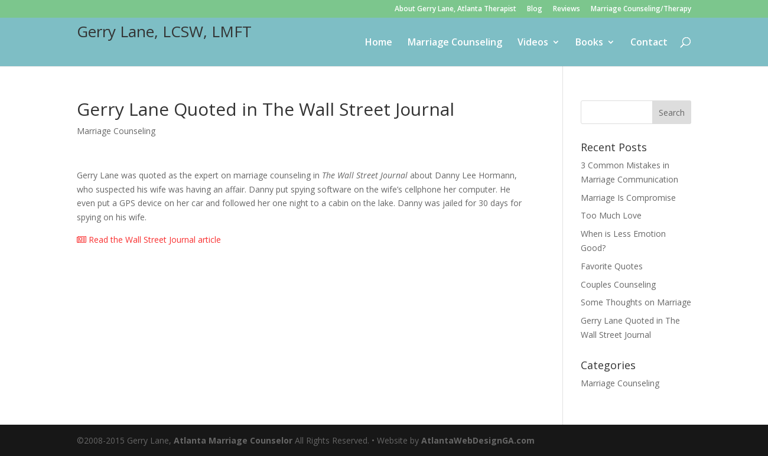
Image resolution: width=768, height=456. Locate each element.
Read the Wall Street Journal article (149, 239)
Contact (649, 42)
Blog (534, 9)
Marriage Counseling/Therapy (641, 9)
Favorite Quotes (612, 266)
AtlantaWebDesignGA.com (478, 440)
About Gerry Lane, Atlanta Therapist (455, 9)
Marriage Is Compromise (628, 197)
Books (589, 42)
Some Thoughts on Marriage (636, 302)
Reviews (566, 9)
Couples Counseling (618, 284)
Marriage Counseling (455, 42)
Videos (533, 42)
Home (378, 42)
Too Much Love (611, 215)
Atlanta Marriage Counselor (233, 440)
